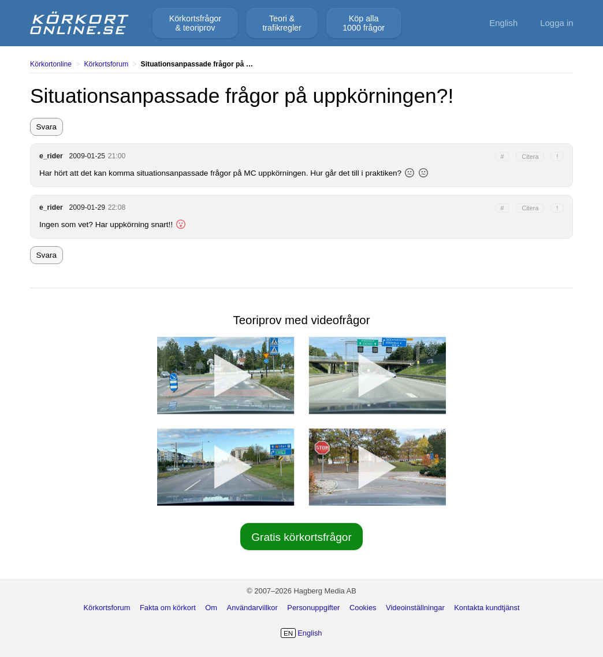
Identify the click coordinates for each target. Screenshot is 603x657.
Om (211, 607)
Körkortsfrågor (195, 23)
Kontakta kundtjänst (486, 607)
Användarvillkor (252, 607)
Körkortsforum (106, 64)
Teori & (281, 23)
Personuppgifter (313, 607)
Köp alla (364, 23)
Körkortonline (51, 64)
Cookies (363, 607)
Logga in (556, 23)
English (503, 23)
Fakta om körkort (168, 607)
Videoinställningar (415, 607)
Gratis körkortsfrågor (301, 537)
